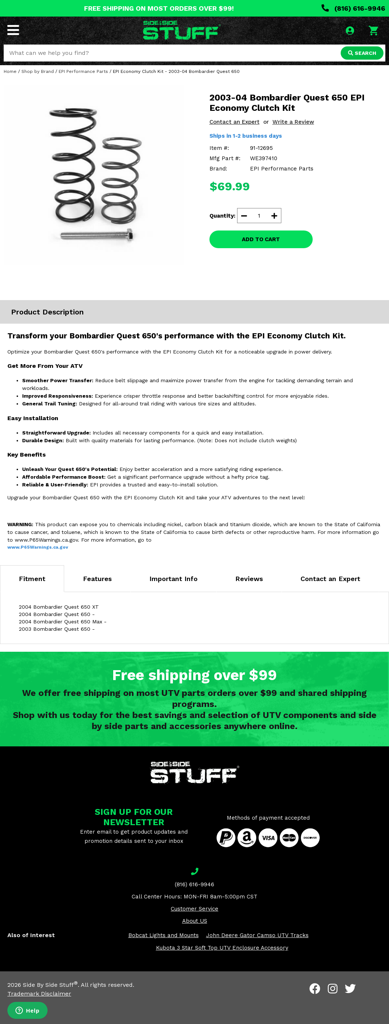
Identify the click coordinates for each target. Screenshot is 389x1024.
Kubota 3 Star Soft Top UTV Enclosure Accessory (222, 947)
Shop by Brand (37, 71)
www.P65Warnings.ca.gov (37, 547)
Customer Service (194, 908)
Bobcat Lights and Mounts (163, 935)
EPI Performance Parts (83, 71)
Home (10, 71)
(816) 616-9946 (353, 8)
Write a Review (293, 122)
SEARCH (362, 53)
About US (194, 921)
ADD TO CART (261, 239)
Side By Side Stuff (50, 984)
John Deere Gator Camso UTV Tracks (257, 935)
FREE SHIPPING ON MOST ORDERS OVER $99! (159, 8)
